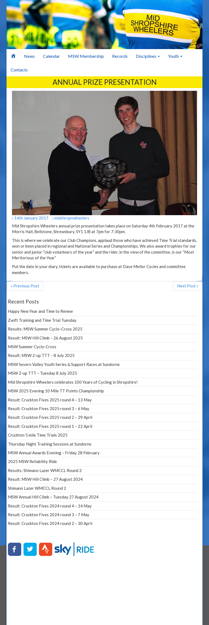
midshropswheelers (70, 217)
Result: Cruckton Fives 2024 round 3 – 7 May (48, 514)
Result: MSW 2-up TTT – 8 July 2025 (41, 355)
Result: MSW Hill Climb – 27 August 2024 (45, 479)
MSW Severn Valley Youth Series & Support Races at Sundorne (64, 364)
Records (120, 56)
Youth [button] (175, 56)
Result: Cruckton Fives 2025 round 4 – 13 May (50, 399)
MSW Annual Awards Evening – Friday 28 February (54, 452)
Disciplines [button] (148, 56)
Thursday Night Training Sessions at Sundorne (49, 443)
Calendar (51, 56)
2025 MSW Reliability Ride (32, 461)
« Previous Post (25, 285)
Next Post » (187, 285)
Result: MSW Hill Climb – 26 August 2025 (45, 337)
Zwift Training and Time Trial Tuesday (42, 320)
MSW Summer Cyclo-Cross (32, 346)
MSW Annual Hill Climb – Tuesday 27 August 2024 (53, 496)
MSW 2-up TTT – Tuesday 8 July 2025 (42, 373)
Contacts (19, 69)
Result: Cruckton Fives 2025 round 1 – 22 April (50, 426)
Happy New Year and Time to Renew (40, 311)
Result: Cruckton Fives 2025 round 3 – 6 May (48, 408)
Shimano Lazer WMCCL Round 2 (37, 488)
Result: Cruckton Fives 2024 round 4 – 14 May (50, 505)
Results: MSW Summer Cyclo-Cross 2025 (45, 328)
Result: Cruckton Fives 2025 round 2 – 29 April (50, 417)
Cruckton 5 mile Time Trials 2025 (37, 434)
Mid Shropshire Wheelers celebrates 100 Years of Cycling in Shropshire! (73, 382)
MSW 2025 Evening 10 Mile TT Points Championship (56, 390)
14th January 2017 (30, 217)
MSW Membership (86, 56)
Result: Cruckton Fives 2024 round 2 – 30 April (50, 523)
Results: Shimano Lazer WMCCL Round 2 (45, 470)
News (29, 56)
